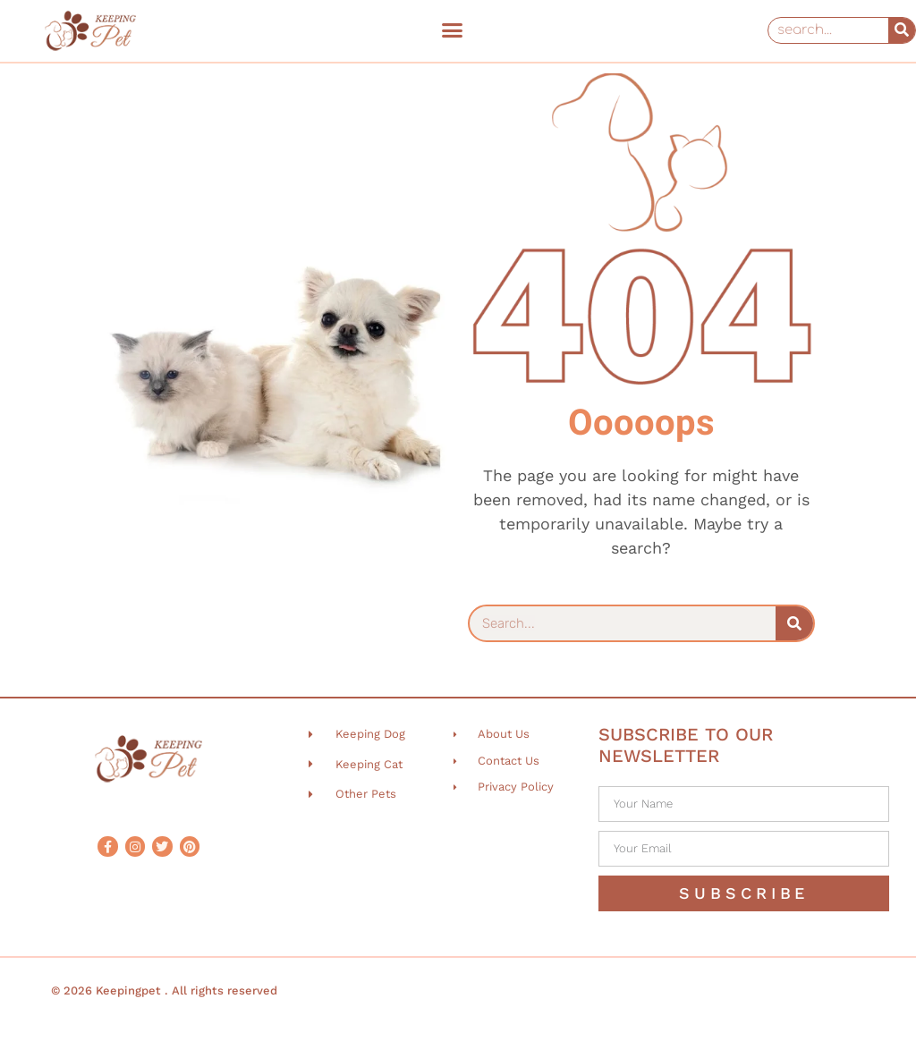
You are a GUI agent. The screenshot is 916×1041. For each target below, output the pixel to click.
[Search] (901, 30)
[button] (452, 30)
